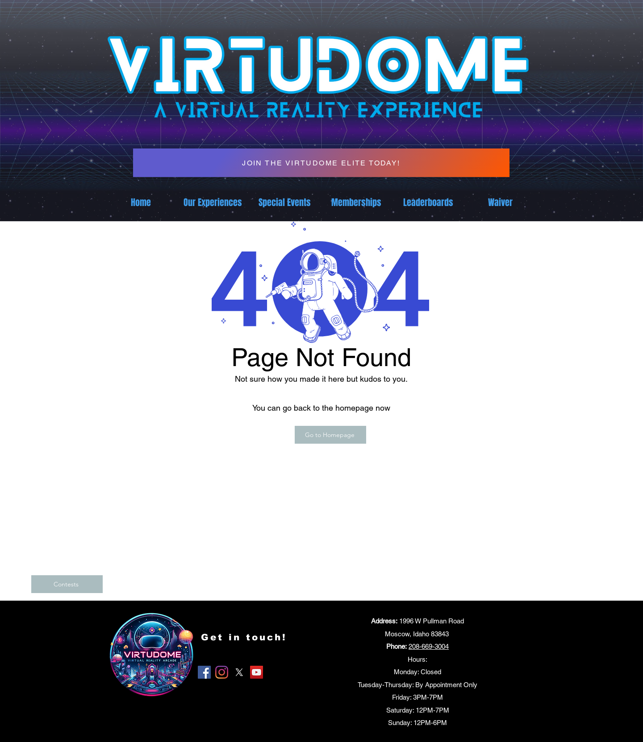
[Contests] (67, 584)
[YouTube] (256, 672)
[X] (239, 672)
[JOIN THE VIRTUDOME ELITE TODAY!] (321, 162)
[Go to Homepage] (330, 435)
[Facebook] (204, 672)
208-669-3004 (429, 646)
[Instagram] (221, 672)
